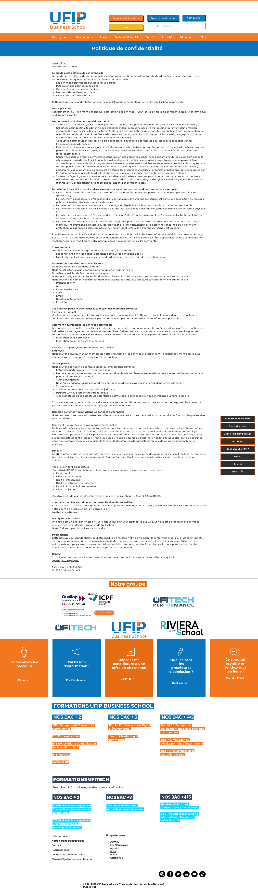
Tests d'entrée (237, 426)
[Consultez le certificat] (104, 613)
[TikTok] (202, 874)
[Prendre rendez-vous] (163, 18)
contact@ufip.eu (153, 884)
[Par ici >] (23, 680)
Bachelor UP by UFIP (238, 449)
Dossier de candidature (238, 433)
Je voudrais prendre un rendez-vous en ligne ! (235, 665)
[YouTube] (194, 874)
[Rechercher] (180, 26)
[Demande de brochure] (126, 18)
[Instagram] (162, 874)
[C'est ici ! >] (127, 679)
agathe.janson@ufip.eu (65, 512)
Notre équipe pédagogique (68, 840)
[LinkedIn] (186, 874)
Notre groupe (60, 836)
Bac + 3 (237, 464)
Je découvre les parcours (24, 664)
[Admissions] (194, 18)
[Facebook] (170, 874)
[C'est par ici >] (180, 683)
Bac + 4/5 (237, 471)
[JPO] (126, 27)
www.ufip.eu (59, 63)
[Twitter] (178, 874)
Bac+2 (237, 456)
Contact (56, 845)
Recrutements (60, 849)
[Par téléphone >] (76, 680)
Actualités (238, 441)
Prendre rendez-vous (237, 418)
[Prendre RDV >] (235, 678)
